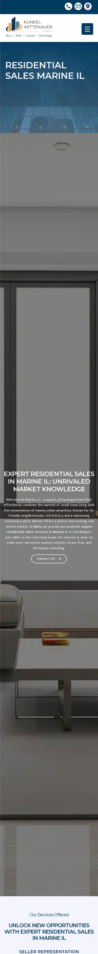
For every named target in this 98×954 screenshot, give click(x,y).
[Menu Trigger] (87, 29)
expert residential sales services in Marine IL (49, 529)
